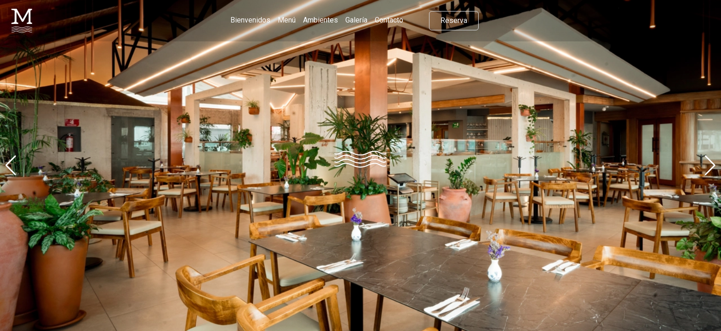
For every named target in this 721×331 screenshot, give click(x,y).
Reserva (454, 20)
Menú (287, 20)
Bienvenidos (250, 20)
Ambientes (320, 20)
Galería (356, 20)
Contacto (389, 20)
